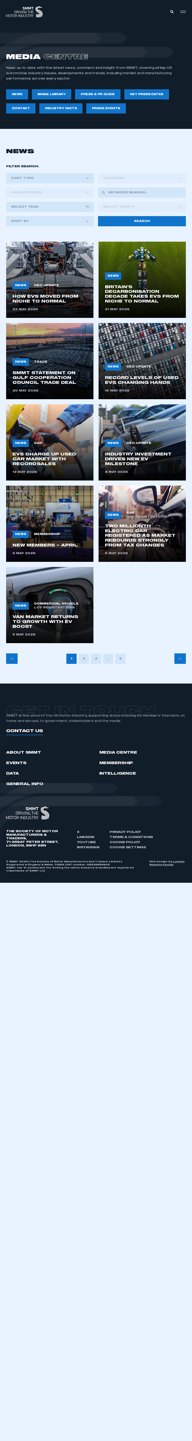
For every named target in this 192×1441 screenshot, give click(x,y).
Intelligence (117, 773)
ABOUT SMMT (23, 752)
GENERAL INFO (24, 784)
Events (16, 763)
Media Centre (118, 752)
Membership (116, 763)
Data (12, 773)
